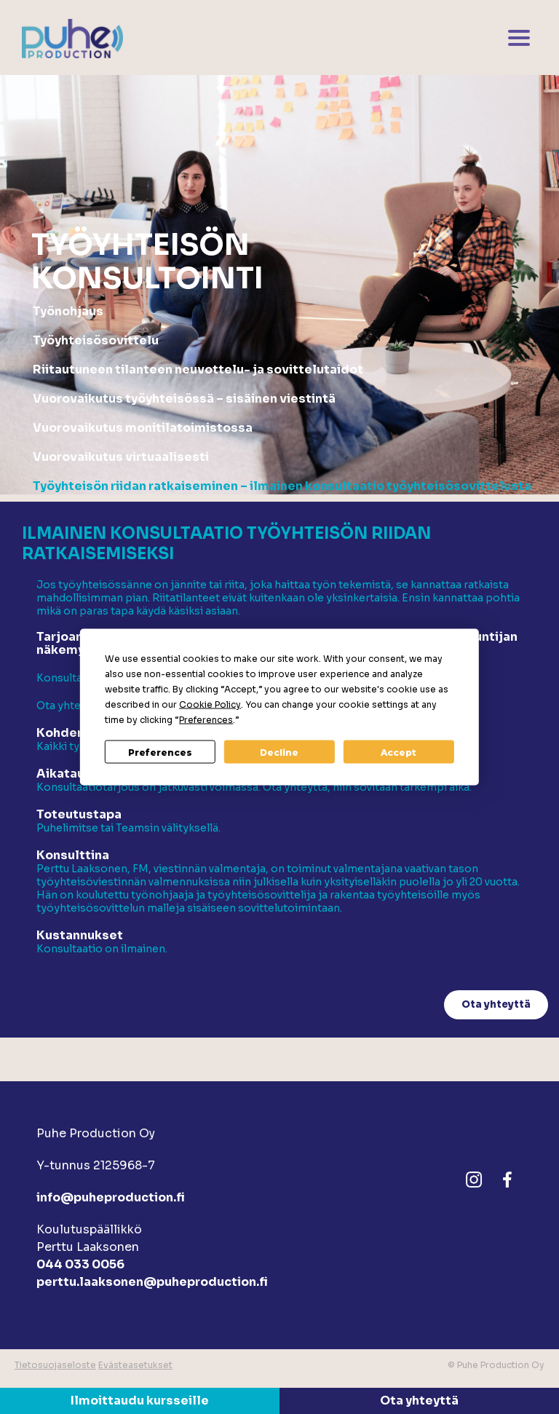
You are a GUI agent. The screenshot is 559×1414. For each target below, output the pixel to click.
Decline (279, 751)
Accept (398, 751)
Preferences (160, 751)
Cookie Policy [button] (210, 704)
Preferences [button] (206, 719)
